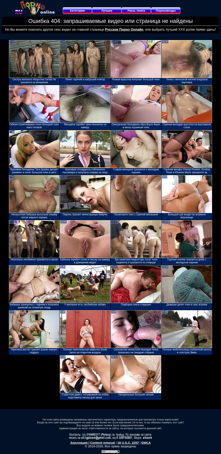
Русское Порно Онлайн (124, 29)
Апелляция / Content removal (92, 442)
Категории (77, 10)
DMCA (146, 442)
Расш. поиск (136, 10)
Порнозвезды (166, 10)
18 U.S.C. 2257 (128, 442)
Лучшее (106, 10)
